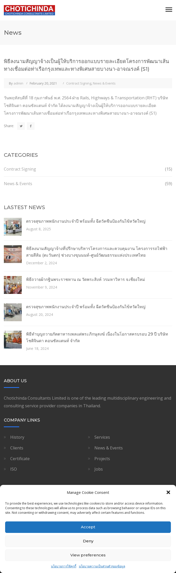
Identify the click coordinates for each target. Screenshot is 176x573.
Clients (16, 448)
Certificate (20, 458)
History (17, 437)
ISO (13, 469)
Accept (88, 526)
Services (102, 437)
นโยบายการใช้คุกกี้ (63, 566)
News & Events (104, 83)
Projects (102, 458)
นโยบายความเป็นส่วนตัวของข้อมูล (102, 566)
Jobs (98, 469)
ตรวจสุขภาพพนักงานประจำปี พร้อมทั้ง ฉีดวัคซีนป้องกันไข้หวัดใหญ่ (86, 221)
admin (18, 83)
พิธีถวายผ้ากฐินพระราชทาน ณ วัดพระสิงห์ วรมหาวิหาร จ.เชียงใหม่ (85, 279)
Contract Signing (78, 83)
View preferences (88, 555)
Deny (88, 541)
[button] (168, 492)
